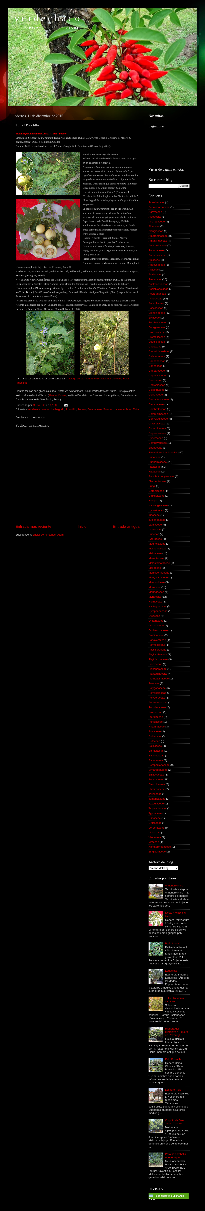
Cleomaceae (156, 404)
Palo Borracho (173, 1059)
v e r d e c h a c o (47, 18)
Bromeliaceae (157, 336)
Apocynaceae (157, 264)
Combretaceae (157, 409)
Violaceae (154, 832)
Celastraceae (157, 389)
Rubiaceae (155, 736)
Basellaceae (156, 307)
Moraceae (155, 587)
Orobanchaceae (158, 630)
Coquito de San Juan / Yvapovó (174, 1122)
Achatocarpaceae (159, 207)
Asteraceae (155, 298)
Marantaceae (156, 558)
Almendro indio (174, 885)
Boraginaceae (157, 327)
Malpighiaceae (157, 548)
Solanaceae (94, 409)
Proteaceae (155, 712)
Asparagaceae (157, 293)
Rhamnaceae (157, 726)
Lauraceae (155, 529)
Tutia (136, 409)
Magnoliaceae (157, 543)
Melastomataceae (159, 563)
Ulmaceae (155, 818)
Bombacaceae (157, 322)
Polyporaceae (157, 697)
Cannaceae (155, 365)
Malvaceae (155, 553)
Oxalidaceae (156, 635)
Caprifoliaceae (157, 375)
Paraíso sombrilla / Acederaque (176, 1156)
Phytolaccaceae (158, 659)
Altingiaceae (156, 231)
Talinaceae (155, 793)
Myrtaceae (155, 596)
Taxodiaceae (156, 803)
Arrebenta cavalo (38, 409)
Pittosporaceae (158, 668)
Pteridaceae (156, 716)
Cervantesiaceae (159, 399)
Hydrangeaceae (158, 505)
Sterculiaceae (157, 784)
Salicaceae (155, 745)
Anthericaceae (157, 255)
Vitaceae (154, 841)
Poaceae (154, 683)
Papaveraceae (157, 639)
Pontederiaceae (158, 702)
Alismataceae (157, 221)
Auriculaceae (156, 303)
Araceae (154, 269)
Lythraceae (155, 538)
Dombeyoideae (158, 442)
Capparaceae (157, 370)
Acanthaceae (156, 202)
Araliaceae (155, 274)
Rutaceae (154, 741)
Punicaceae (156, 721)
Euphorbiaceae (158, 461)
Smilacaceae (156, 774)
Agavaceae (155, 211)
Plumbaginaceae (159, 678)
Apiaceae (154, 259)
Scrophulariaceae (159, 764)
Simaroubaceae (158, 769)
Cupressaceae (157, 433)
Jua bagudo (57, 409)
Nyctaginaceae (157, 606)
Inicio (82, 526)
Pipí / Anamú (172, 943)
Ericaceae (155, 457)
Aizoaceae (155, 216)
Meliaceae (155, 567)
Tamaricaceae (157, 798)
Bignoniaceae (157, 312)
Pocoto (81, 409)
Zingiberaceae (157, 851)
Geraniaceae (156, 490)
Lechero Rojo (173, 1089)
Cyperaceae (156, 438)
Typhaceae (155, 813)
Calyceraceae (157, 356)
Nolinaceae (155, 601)
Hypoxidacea (156, 510)
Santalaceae (156, 750)
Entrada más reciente (33, 526)
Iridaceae (154, 514)
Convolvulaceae (158, 418)
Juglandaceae (157, 519)
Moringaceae (156, 591)
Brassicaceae (157, 332)
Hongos (153, 500)
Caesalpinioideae (159, 351)
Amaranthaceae (158, 235)
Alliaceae (154, 226)
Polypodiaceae (157, 692)
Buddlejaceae (157, 341)
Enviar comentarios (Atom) (49, 534)
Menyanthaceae (158, 577)
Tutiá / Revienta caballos (174, 1000)
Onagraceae (156, 620)
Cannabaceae (157, 361)
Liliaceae (154, 534)
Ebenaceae (155, 447)
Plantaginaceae (158, 673)
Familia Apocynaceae (161, 476)
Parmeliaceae (157, 644)
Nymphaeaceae (158, 611)
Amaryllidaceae (158, 240)
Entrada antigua (126, 526)
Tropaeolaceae (158, 808)
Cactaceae (155, 346)
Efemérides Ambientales (163, 452)
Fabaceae (155, 466)
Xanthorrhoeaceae (160, 846)
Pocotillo (71, 409)
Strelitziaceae (157, 789)
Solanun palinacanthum (117, 409)
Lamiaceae (155, 524)
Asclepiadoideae (158, 288)
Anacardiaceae (158, 245)
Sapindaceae (156, 755)
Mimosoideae (157, 582)
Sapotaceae (156, 760)
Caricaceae (155, 380)
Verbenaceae (157, 827)
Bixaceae (154, 317)
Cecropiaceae (157, 384)
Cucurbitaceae (157, 428)
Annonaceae (156, 250)
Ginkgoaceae (157, 495)
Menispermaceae (159, 572)
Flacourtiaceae (157, 481)
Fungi (152, 486)
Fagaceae (155, 471)
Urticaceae (155, 822)
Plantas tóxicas (57, 395)
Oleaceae (154, 615)
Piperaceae (155, 664)
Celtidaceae (156, 394)
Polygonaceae (157, 688)
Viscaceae (155, 837)
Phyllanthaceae (158, 654)
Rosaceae (155, 731)
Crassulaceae (157, 423)
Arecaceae (155, 279)
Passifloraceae (157, 649)
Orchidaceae (156, 625)
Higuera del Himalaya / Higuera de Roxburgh (176, 1032)
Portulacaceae (157, 707)
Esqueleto (171, 970)
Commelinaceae (158, 413)
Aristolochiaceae (158, 284)
